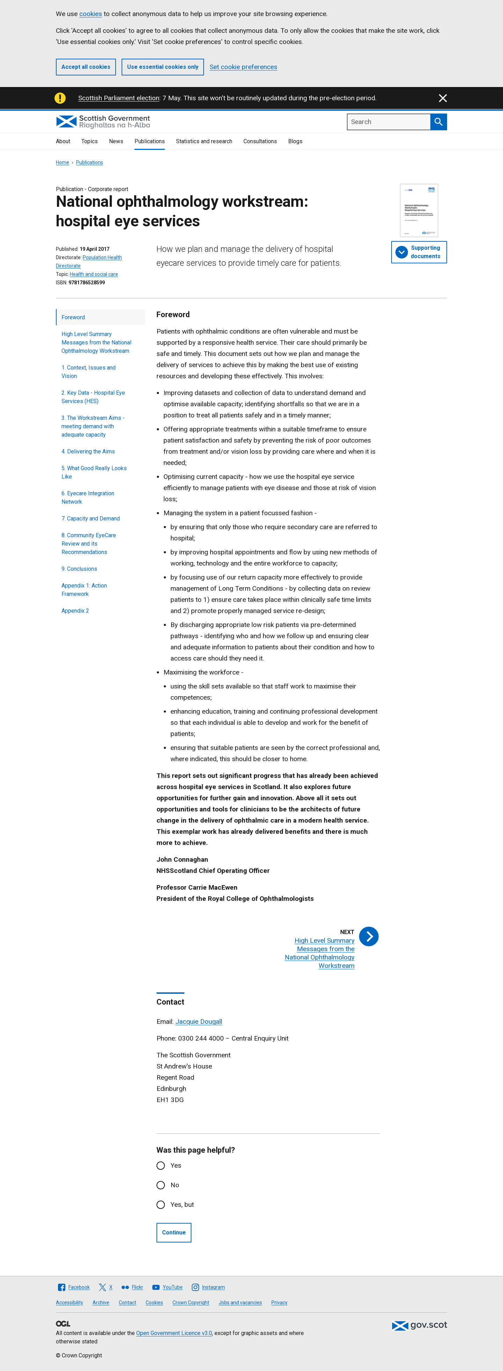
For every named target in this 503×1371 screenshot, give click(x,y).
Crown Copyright (191, 1302)
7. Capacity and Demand (90, 518)
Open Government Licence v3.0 (174, 1333)
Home (62, 162)
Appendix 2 (75, 610)
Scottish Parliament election (118, 98)
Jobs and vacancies (240, 1302)
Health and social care (94, 274)
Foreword (73, 317)
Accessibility (69, 1302)
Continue (174, 1232)
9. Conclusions (79, 569)
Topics (89, 141)
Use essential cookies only (162, 67)
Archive (101, 1302)
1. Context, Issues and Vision (88, 371)
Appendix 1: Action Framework (84, 589)
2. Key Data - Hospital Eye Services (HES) (93, 396)
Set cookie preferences (243, 67)
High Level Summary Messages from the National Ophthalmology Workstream (96, 342)
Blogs (295, 141)
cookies (90, 14)
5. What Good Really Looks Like (94, 472)
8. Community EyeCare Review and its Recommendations (88, 543)
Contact (127, 1302)
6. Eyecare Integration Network (87, 497)
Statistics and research (204, 141)
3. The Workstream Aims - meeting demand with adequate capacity (93, 426)
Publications (149, 141)
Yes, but (182, 1205)
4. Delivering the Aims (88, 451)
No (174, 1185)
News (116, 141)
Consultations (260, 141)
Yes (175, 1165)
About (63, 141)
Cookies (154, 1302)
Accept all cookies (85, 67)
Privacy (279, 1302)
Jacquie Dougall (198, 1022)
